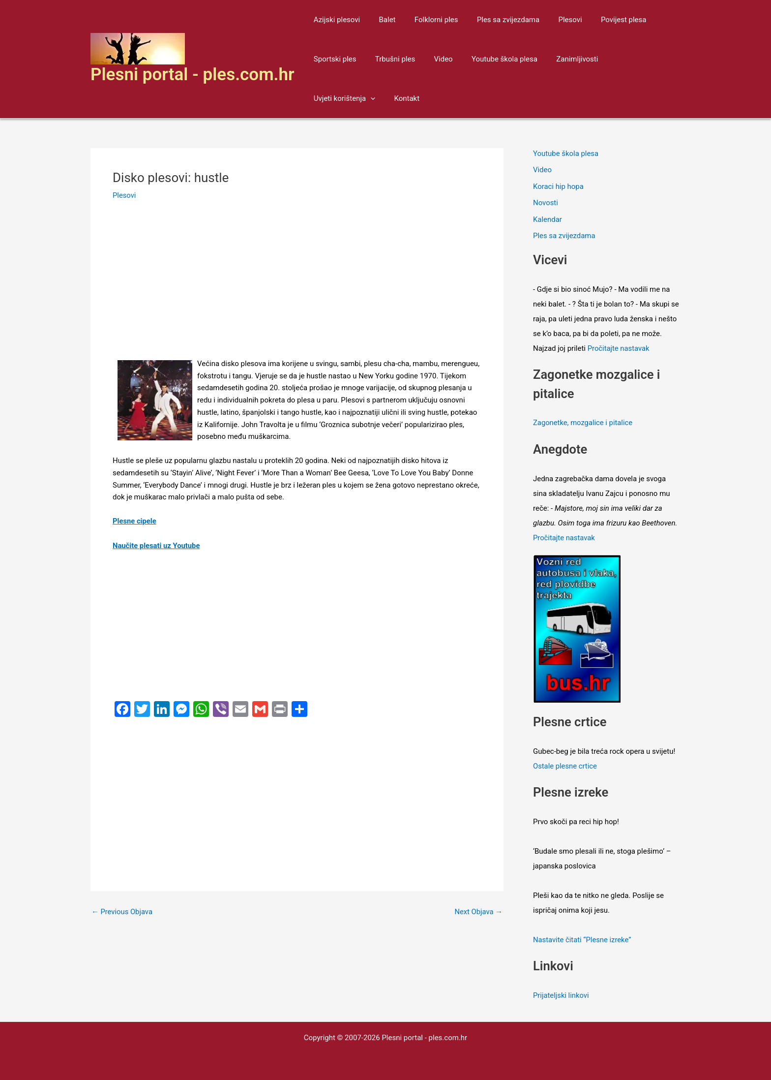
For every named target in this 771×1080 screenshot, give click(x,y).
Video (433, 59)
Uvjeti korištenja (625, 59)
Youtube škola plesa (490, 59)
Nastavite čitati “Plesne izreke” (583, 939)
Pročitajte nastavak (619, 349)
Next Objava (478, 912)
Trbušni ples (389, 59)
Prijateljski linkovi (561, 994)
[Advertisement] (297, 285)
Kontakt (324, 98)
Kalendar (547, 220)
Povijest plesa (601, 19)
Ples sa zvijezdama (494, 19)
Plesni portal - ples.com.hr (192, 74)
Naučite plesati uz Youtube (157, 545)
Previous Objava (122, 912)
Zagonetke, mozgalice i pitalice (583, 423)
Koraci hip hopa (558, 187)
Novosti (545, 203)
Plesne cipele (135, 521)
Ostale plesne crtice (565, 765)
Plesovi (551, 19)
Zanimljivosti (559, 59)
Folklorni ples (426, 19)
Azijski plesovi (335, 19)
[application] (651, 59)
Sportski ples (333, 59)
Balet (381, 19)
